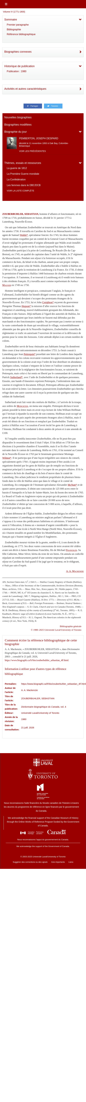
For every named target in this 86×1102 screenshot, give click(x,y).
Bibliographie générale (70, 626)
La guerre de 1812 (17, 168)
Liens (70, 862)
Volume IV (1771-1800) (14, 11)
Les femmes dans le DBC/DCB (24, 185)
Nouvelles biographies (18, 117)
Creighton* (48, 302)
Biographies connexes (18, 51)
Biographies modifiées (18, 124)
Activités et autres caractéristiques (25, 88)
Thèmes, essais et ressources (22, 163)
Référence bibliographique (21, 34)
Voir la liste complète (20, 190)
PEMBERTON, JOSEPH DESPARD (38, 138)
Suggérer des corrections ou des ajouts (30, 862)
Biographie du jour (15, 131)
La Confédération (16, 179)
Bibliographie (14, 29)
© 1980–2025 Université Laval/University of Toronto (56, 629)
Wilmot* (6, 457)
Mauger (6, 285)
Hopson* (26, 306)
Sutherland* (16, 377)
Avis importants (58, 862)
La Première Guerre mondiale (23, 174)
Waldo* (24, 235)
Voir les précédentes (32, 151)
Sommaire (10, 19)
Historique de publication (19, 66)
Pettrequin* (30, 354)
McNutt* (72, 484)
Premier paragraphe (18, 24)
